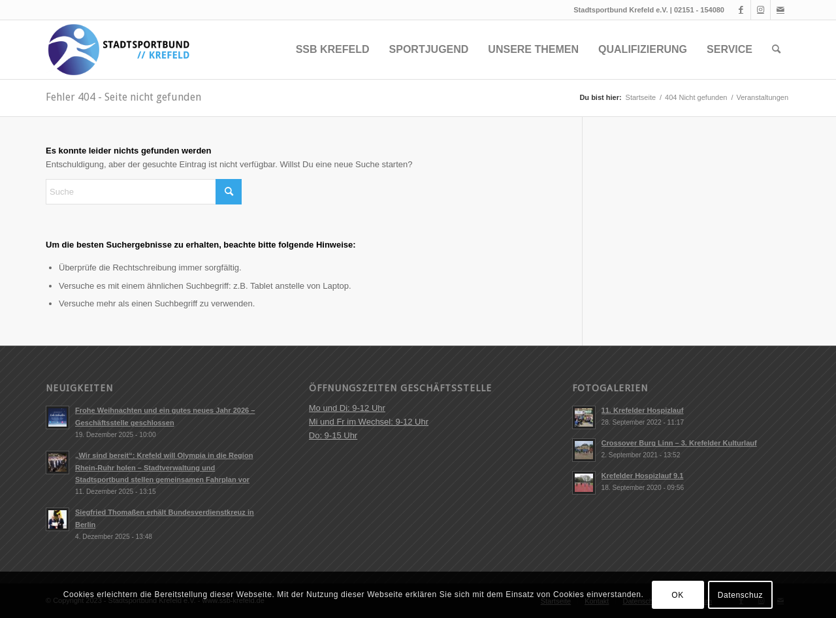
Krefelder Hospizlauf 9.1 (643, 476)
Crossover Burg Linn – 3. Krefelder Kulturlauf (679, 443)
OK (677, 595)
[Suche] (776, 49)
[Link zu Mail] (780, 10)
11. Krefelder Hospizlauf (643, 410)
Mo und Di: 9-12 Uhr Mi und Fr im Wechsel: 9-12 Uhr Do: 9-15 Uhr (368, 422)
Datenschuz (740, 595)
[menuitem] (332, 49)
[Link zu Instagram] (760, 10)
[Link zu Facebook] (741, 10)
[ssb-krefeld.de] (117, 49)
